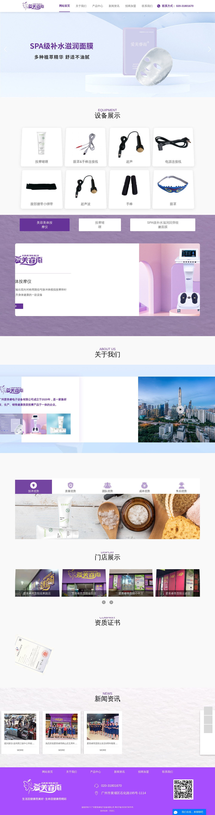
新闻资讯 (114, 5)
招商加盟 (130, 5)
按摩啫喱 (100, 217)
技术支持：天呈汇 (107, 811)
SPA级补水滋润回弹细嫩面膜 (162, 217)
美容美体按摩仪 (44, 217)
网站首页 (64, 5)
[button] (5, 49)
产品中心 (97, 5)
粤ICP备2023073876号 (124, 807)
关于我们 (81, 5)
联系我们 (147, 5)
